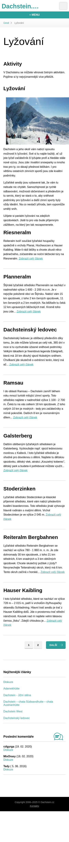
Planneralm (17, 276)
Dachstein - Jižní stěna (17, 695)
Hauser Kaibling (22, 590)
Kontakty (34, 806)
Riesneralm (17, 232)
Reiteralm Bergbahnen (30, 537)
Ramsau (13, 383)
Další (53, 645)
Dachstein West (12, 711)
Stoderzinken (19, 488)
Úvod (6, 23)
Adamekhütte (11, 688)
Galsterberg (17, 436)
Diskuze (8, 682)
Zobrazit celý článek (31, 258)
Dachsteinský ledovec (30, 329)
